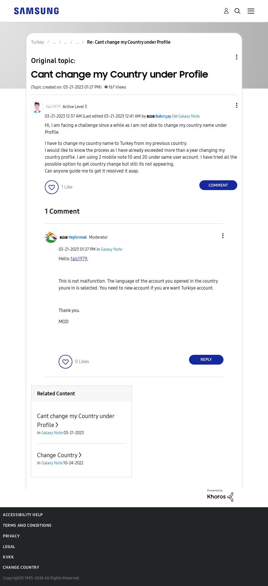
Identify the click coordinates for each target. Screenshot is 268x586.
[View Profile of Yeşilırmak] (77, 237)
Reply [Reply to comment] (206, 359)
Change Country (57, 455)
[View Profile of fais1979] (53, 106)
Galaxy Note (189, 116)
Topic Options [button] (227, 57)
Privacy (11, 536)
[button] (227, 105)
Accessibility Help (23, 514)
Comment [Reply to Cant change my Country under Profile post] (218, 185)
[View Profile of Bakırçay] (163, 116)
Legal (9, 546)
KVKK (8, 557)
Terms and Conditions (27, 525)
